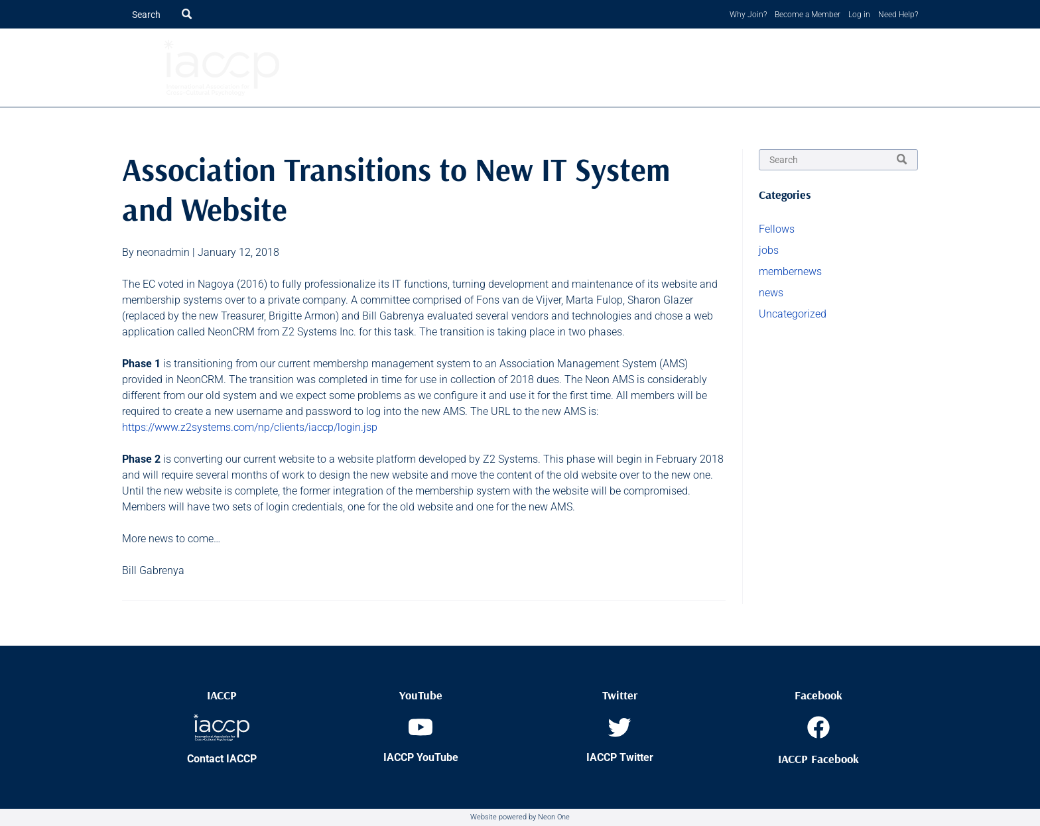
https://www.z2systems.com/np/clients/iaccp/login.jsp (249, 427)
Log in (859, 14)
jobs (769, 250)
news (771, 292)
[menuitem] (430, 68)
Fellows (777, 229)
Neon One (554, 817)
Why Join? (748, 14)
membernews (790, 271)
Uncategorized (792, 314)
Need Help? (898, 14)
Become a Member (807, 14)
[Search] (162, 14)
